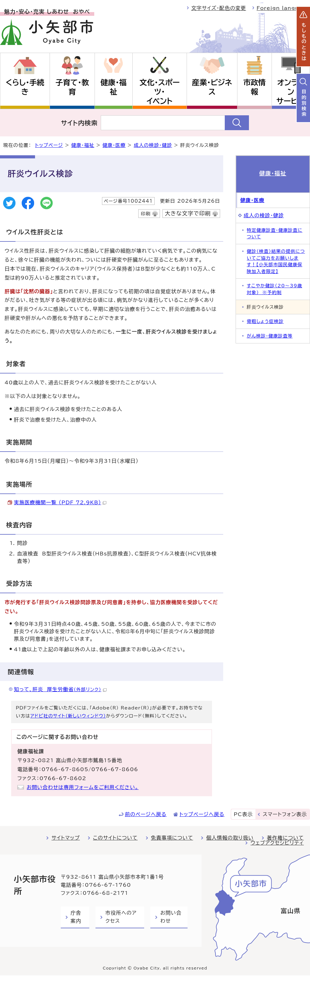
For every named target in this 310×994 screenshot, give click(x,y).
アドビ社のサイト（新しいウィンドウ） (68, 715)
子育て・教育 (72, 87)
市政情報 (254, 87)
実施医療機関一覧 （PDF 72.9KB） (60, 502)
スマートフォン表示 (285, 814)
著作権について (285, 837)
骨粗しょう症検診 (265, 321)
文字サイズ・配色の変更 (218, 8)
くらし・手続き (25, 87)
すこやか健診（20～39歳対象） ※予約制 (274, 289)
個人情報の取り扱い (230, 837)
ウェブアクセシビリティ (277, 842)
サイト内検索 (79, 123)
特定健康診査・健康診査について (274, 233)
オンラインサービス (290, 92)
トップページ (49, 145)
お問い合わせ (170, 916)
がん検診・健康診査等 (270, 336)
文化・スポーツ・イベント (160, 92)
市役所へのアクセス (121, 916)
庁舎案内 (76, 916)
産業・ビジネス (212, 87)
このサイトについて (115, 837)
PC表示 (243, 814)
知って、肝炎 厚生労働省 (60, 689)
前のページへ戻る (146, 814)
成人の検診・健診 (153, 145)
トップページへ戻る (201, 814)
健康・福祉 (113, 87)
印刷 (145, 213)
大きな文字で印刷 (188, 213)
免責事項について (172, 837)
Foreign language (283, 8)
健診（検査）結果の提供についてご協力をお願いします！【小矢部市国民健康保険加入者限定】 (276, 261)
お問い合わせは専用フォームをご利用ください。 (83, 787)
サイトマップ (65, 837)
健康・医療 (114, 145)
